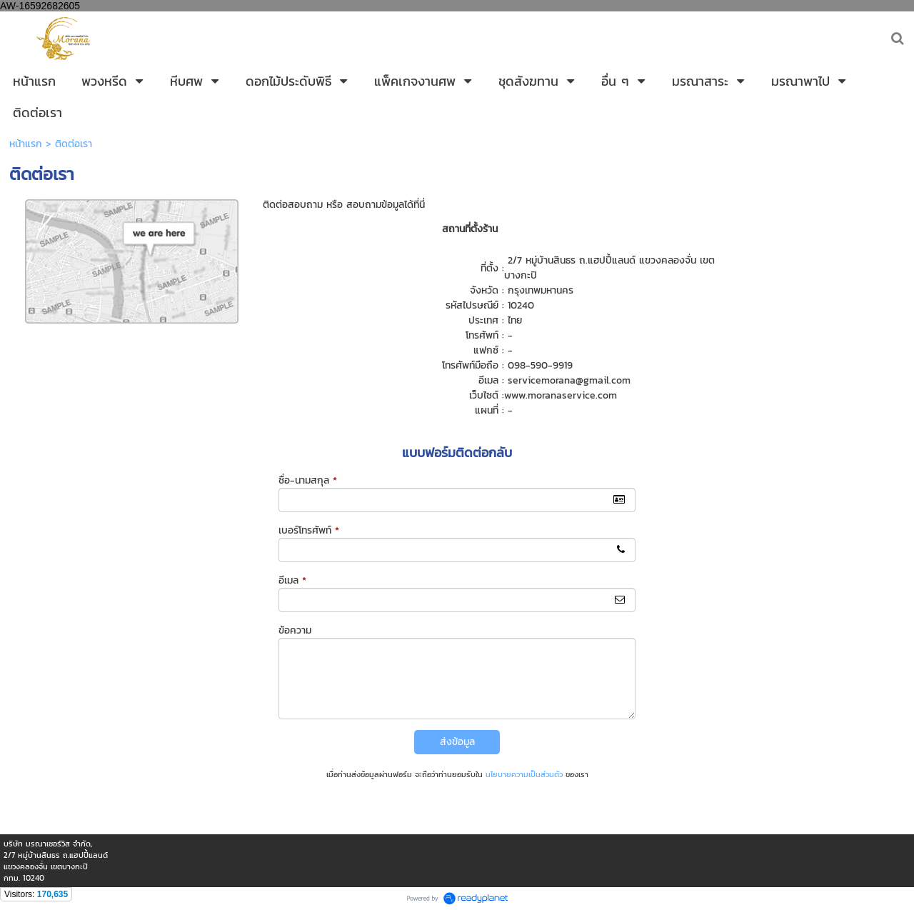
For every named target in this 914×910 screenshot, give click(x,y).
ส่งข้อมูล (457, 741)
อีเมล (292, 580)
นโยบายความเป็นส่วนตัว (524, 774)
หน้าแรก (25, 143)
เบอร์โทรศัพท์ (308, 530)
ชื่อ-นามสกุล (307, 480)
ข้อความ (294, 630)
